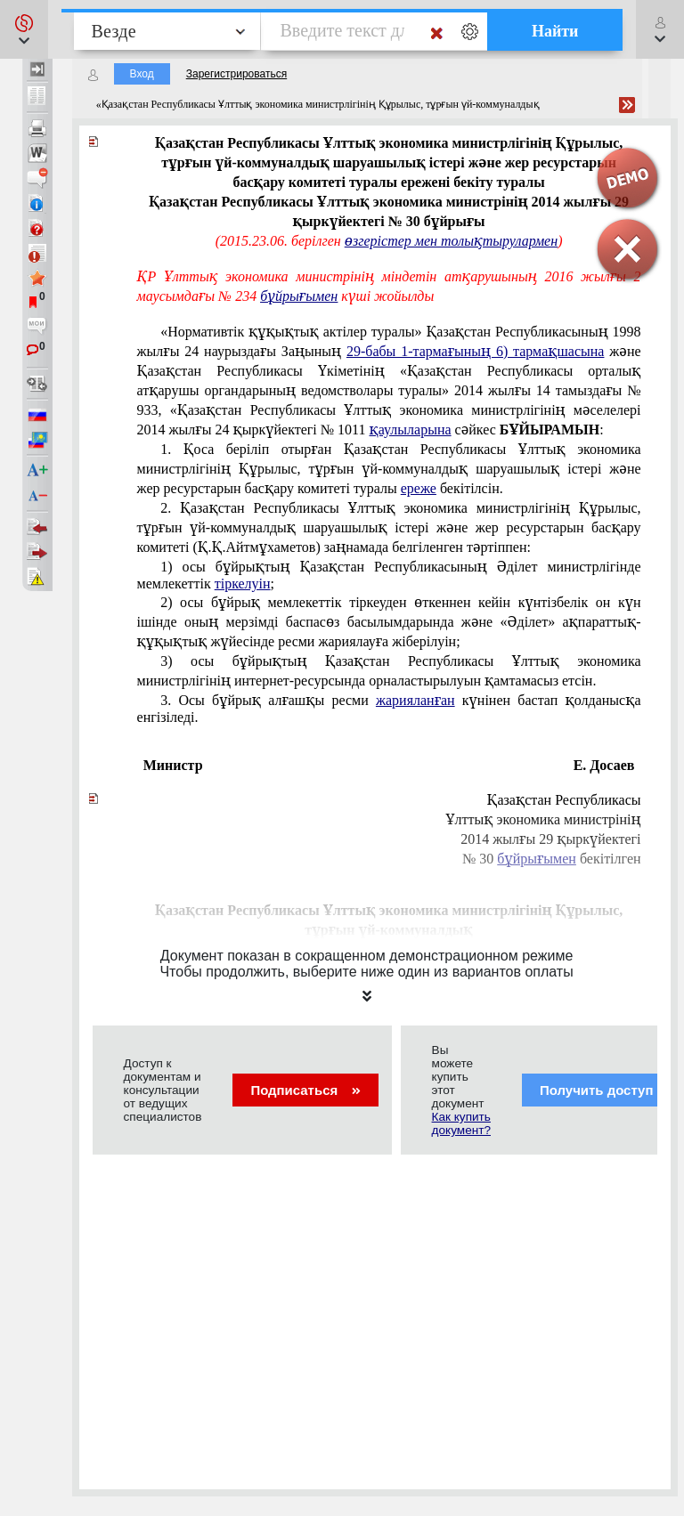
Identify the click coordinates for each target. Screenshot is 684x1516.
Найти (555, 31)
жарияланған (415, 700)
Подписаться (305, 1090)
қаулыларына (411, 429)
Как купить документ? (461, 1123)
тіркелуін (243, 583)
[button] (24, 29)
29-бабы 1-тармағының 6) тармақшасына (475, 351)
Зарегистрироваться (236, 74)
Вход (142, 74)
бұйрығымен (299, 296)
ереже (418, 488)
